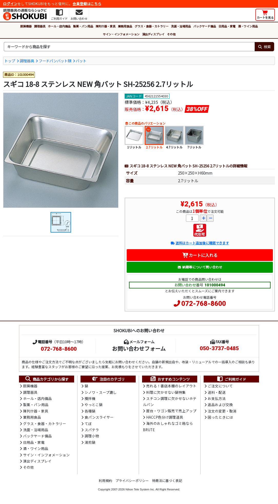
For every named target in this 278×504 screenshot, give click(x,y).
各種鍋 (90, 411)
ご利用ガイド (231, 379)
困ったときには (220, 417)
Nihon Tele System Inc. (140, 489)
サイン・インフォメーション (121, 34)
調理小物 (92, 435)
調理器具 (39, 26)
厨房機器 (26, 26)
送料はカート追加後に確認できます (200, 242)
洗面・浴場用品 (181, 26)
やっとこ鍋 (94, 404)
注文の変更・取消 (222, 411)
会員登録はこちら (87, 3)
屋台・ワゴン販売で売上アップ (171, 410)
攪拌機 (90, 398)
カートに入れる (199, 255)
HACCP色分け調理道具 (164, 417)
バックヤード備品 (204, 26)
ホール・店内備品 (59, 26)
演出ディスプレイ (153, 34)
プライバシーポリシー (132, 480)
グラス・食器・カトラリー (151, 26)
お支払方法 (217, 398)
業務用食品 (125, 26)
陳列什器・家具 (105, 26)
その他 (171, 34)
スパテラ (92, 429)
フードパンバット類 (55, 60)
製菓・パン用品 (83, 26)
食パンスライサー (99, 417)
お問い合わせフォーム (139, 348)
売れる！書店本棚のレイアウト (171, 385)
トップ (9, 60)
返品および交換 (220, 404)
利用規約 (105, 480)
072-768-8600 (203, 303)
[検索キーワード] (129, 46)
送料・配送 (217, 392)
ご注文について (220, 385)
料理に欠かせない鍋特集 (166, 392)
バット (81, 60)
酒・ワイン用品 (248, 26)
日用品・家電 (227, 26)
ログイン (10, 3)
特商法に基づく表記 (167, 480)
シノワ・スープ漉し (101, 392)
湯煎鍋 (90, 442)
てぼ (88, 423)
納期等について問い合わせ (199, 267)
